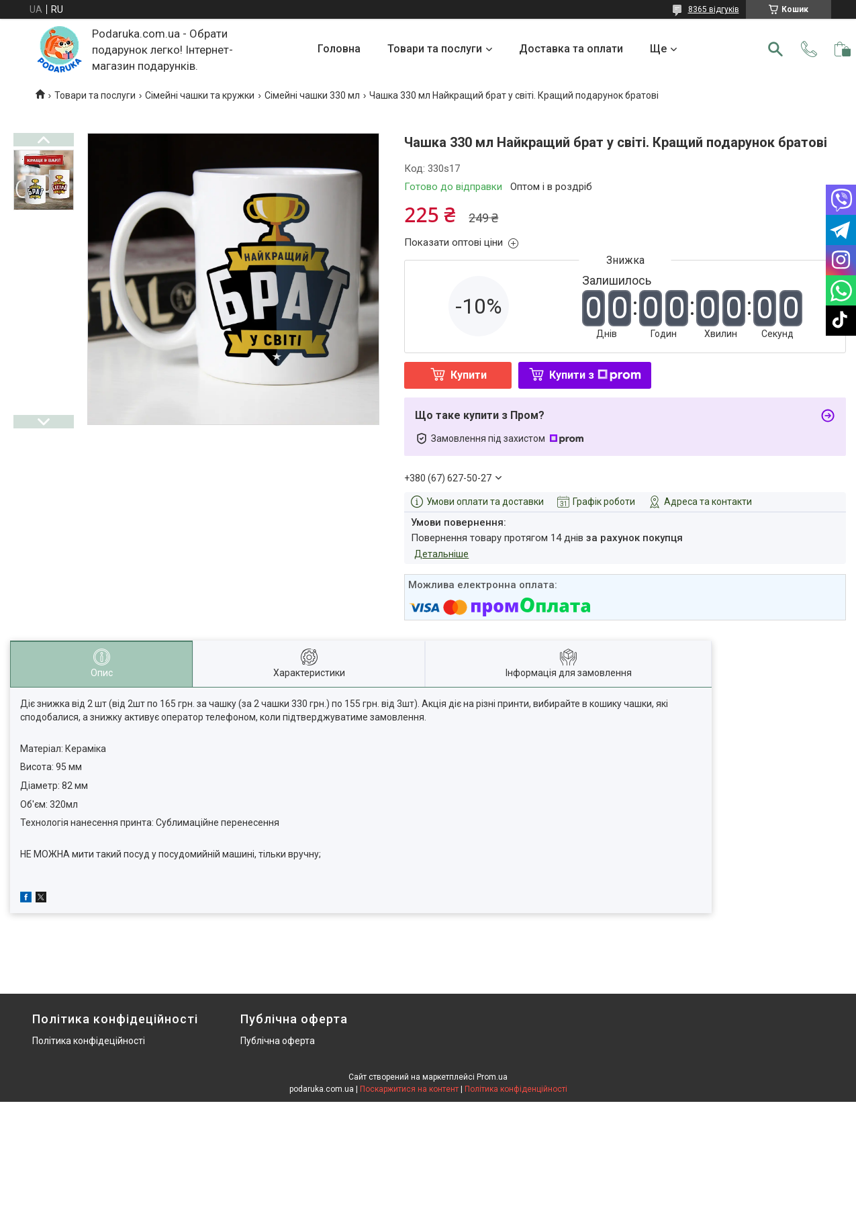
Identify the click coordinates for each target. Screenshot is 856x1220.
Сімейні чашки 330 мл (312, 95)
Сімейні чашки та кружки (199, 95)
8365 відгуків (713, 9)
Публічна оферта (277, 1040)
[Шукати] (775, 49)
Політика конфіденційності (516, 1089)
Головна (339, 48)
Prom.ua (492, 1077)
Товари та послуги (434, 48)
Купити (468, 375)
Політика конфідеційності (88, 1040)
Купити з (595, 375)
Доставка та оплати (571, 48)
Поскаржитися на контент (409, 1089)
